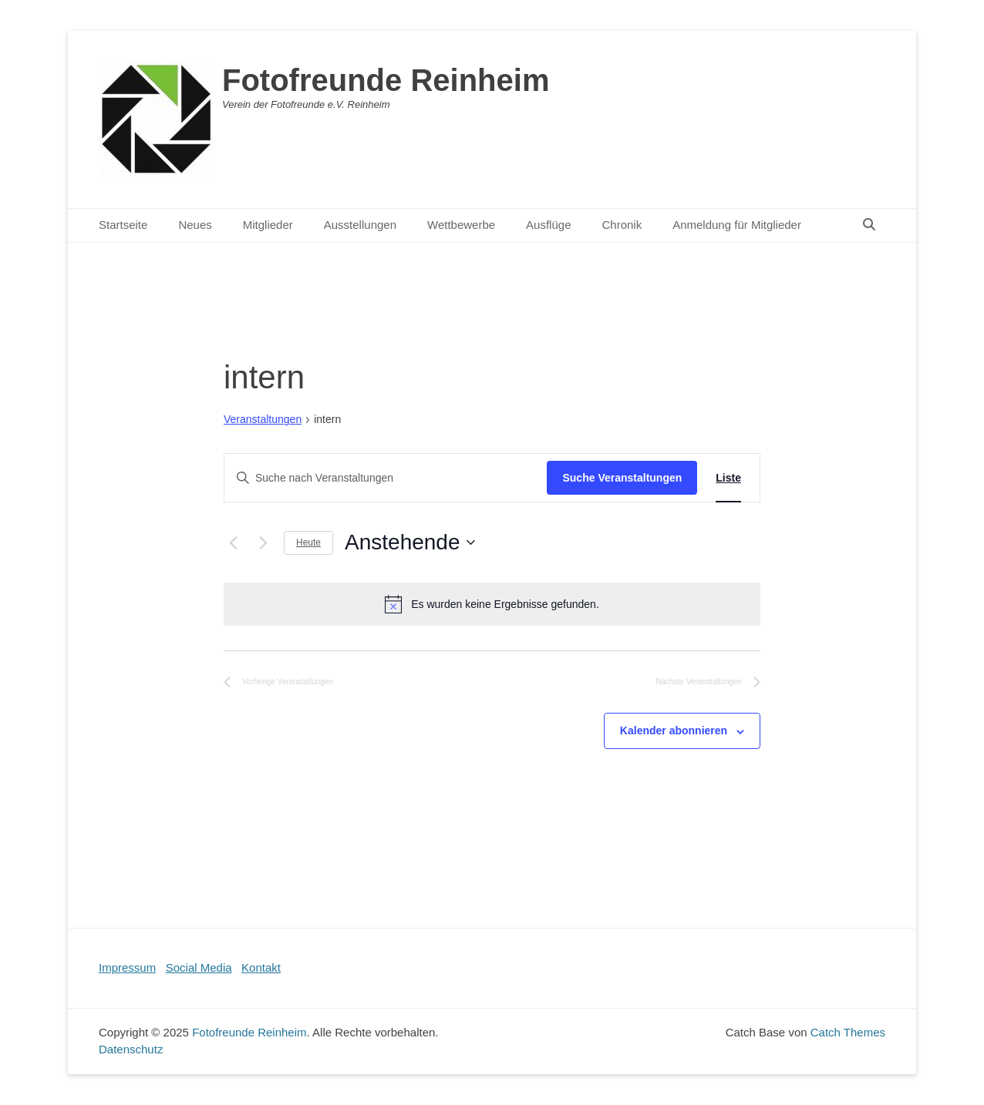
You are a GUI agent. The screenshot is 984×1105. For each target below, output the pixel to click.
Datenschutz (131, 1049)
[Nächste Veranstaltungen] (263, 542)
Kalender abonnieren (673, 730)
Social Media (199, 967)
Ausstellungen (360, 224)
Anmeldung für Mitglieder (736, 224)
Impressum (127, 967)
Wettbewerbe (461, 224)
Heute (308, 542)
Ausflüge (548, 224)
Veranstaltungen (263, 419)
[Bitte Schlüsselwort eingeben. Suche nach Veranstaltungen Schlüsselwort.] (385, 478)
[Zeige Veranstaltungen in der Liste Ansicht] (728, 478)
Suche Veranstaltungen (622, 478)
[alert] (492, 604)
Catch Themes (847, 1032)
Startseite (123, 224)
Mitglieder (268, 224)
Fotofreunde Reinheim (385, 80)
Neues (194, 224)
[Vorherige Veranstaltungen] (233, 542)
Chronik (622, 224)
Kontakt (261, 967)
